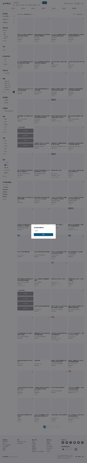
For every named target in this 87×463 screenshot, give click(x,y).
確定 (43, 234)
